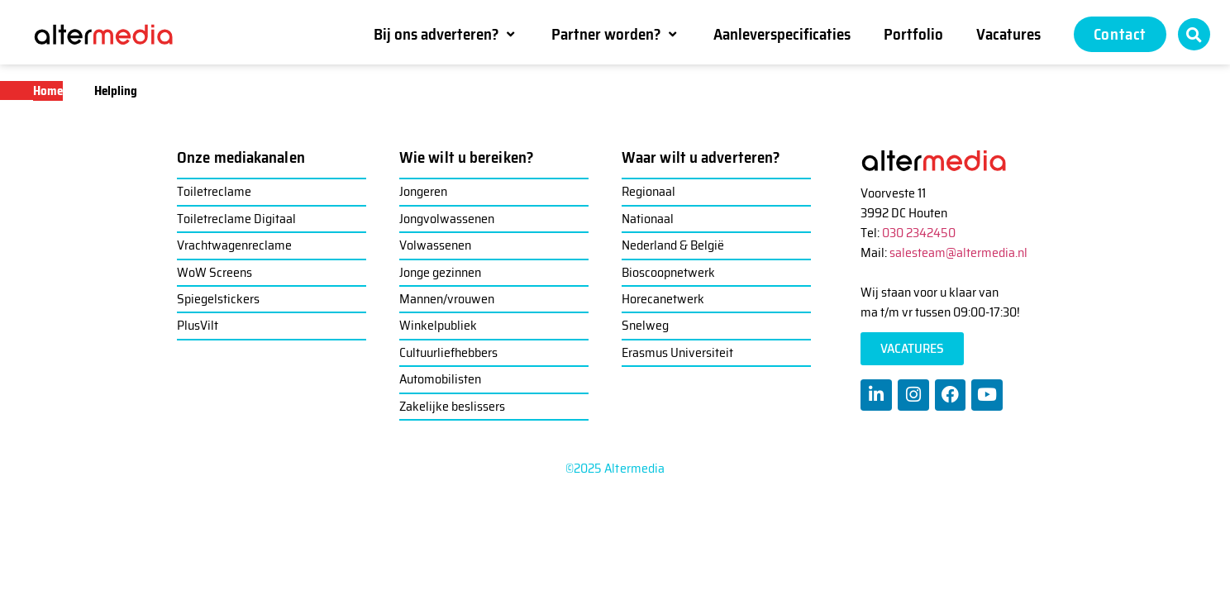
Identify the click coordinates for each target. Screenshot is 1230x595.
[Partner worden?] (616, 34)
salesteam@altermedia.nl (958, 252)
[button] (1194, 34)
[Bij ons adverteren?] (446, 34)
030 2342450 (919, 232)
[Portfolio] (913, 34)
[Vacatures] (1008, 34)
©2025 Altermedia (615, 468)
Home (48, 91)
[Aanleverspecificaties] (782, 34)
